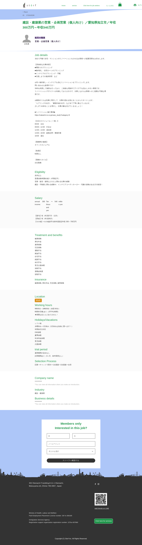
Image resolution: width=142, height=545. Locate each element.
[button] (120, 4)
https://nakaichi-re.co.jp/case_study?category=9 (52, 115)
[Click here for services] (103, 521)
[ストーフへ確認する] (71, 460)
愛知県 (38, 300)
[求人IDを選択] (71, 451)
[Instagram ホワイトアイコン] (98, 484)
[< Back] (30, 12)
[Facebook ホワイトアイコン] (95, 484)
